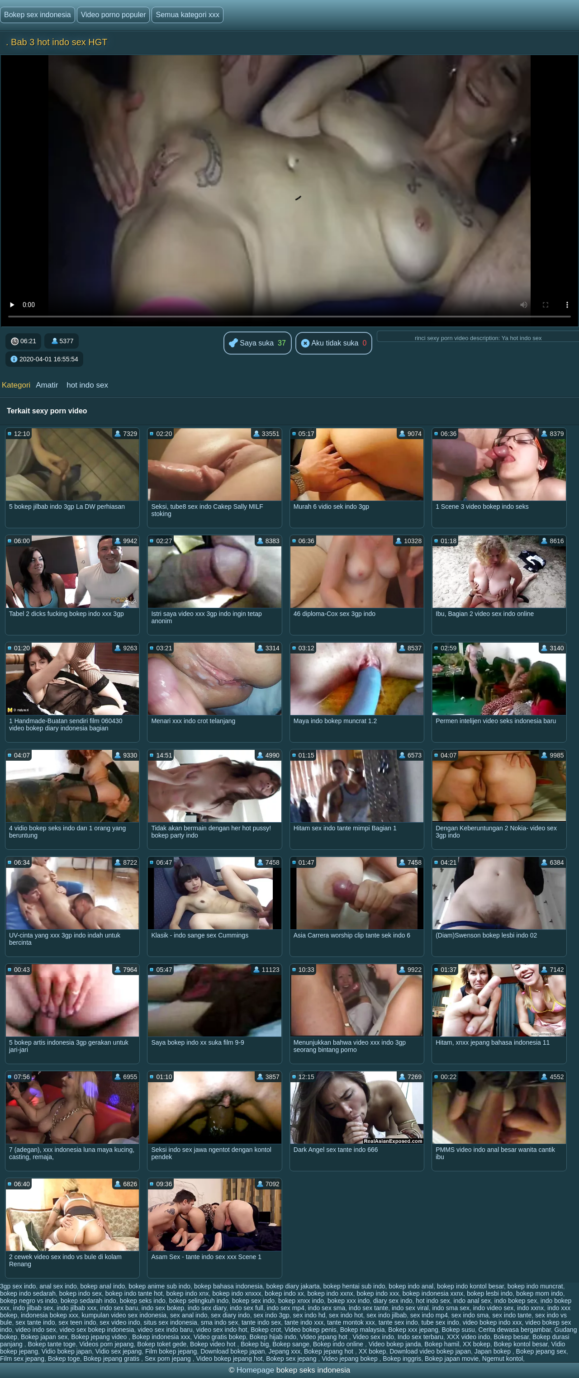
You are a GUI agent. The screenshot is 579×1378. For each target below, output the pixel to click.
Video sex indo (373, 1336)
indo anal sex (472, 1300)
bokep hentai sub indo (354, 1286)
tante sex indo (398, 1322)
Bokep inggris (402, 1358)
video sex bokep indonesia (97, 1329)
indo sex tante (368, 1308)
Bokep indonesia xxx (161, 1336)
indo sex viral (410, 1308)
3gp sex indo (18, 1286)
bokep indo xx (284, 1293)
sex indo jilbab (386, 1315)
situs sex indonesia (170, 1322)
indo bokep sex (515, 1300)
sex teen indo (77, 1322)
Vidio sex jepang (118, 1351)
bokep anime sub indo (159, 1286)
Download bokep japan (232, 1351)
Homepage (255, 1370)
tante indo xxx (304, 1322)
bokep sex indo (253, 1300)
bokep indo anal (411, 1286)
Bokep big (255, 1344)
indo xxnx (530, 1308)
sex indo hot (346, 1315)
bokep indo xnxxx (236, 1293)
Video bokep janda (395, 1344)
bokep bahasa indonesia (228, 1286)
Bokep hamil (441, 1344)
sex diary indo (230, 1315)
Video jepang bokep (350, 1358)
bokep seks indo (143, 1300)
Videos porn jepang (106, 1344)
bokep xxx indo (348, 1300)
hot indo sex (87, 385)
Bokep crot (266, 1329)
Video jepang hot (324, 1336)
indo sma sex (450, 1308)
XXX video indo (468, 1336)
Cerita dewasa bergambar (515, 1329)
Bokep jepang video (99, 1336)
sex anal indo (189, 1315)
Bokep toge (64, 1358)
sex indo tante (512, 1315)
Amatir (47, 385)
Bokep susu (458, 1329)
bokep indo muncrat (535, 1286)
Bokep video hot (213, 1344)
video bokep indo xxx (492, 1322)
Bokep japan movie (452, 1358)
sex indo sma (470, 1315)
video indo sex (35, 1329)
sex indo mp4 (429, 1315)
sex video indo (120, 1322)
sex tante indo (35, 1322)
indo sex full (246, 1308)
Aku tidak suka (330, 344)
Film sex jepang (22, 1358)
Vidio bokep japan (67, 1351)
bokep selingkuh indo (199, 1300)
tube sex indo (440, 1322)
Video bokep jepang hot (229, 1358)
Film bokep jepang (171, 1351)
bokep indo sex (80, 1293)
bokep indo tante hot (134, 1293)
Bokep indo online (339, 1344)
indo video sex (493, 1308)
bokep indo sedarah (28, 1293)
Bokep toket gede (161, 1344)
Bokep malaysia (362, 1329)
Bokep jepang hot (329, 1351)
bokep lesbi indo (490, 1293)
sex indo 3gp (271, 1315)
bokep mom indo (539, 1293)
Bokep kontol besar (521, 1344)
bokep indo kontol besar (470, 1286)
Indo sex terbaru (420, 1336)
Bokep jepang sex (541, 1351)
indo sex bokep (163, 1308)
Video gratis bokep (220, 1336)
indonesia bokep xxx (49, 1315)
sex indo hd (309, 1315)
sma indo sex (219, 1322)
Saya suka (251, 343)
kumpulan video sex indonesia (124, 1315)
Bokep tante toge (52, 1344)
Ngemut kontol (502, 1358)
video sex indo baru (165, 1329)
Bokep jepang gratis (112, 1358)
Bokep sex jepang (292, 1358)
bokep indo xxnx (330, 1293)
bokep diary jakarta (293, 1286)
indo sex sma (326, 1308)
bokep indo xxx (378, 1293)
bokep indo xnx (187, 1293)
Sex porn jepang (169, 1358)
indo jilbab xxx (76, 1308)
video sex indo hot (221, 1329)
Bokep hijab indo (273, 1336)
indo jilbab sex (33, 1308)
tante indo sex (261, 1322)
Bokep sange (290, 1344)
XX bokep (476, 1344)
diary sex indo (392, 1300)
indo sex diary (207, 1308)
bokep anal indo (102, 1286)
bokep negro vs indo (28, 1300)
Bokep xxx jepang (413, 1329)
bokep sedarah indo (88, 1300)
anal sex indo (58, 1286)
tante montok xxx (351, 1322)
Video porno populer (113, 15)
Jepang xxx (284, 1351)
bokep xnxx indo (301, 1300)
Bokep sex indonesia (37, 15)
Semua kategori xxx (187, 15)
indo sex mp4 (285, 1308)
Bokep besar (511, 1336)
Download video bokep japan (430, 1351)
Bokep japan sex (44, 1336)
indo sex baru (119, 1308)
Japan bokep (494, 1351)
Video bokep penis (311, 1329)
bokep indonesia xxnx (433, 1293)
